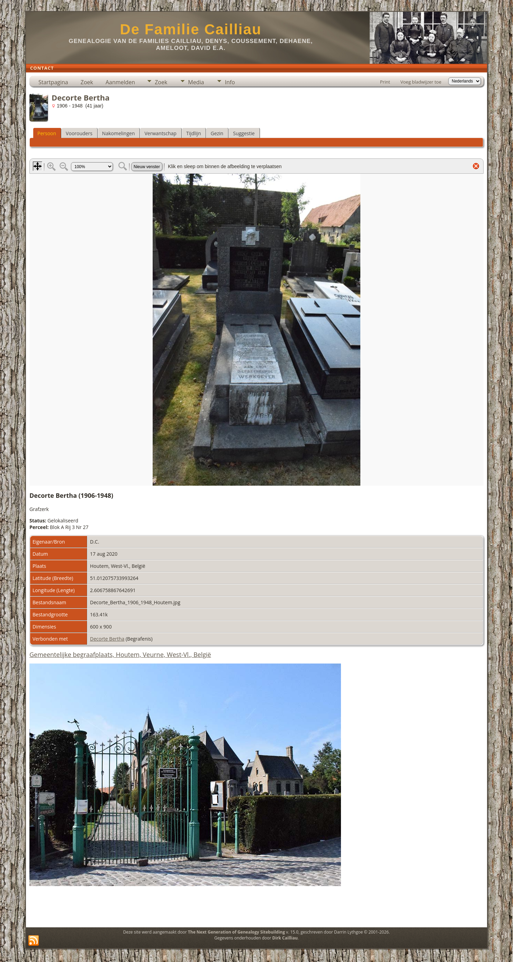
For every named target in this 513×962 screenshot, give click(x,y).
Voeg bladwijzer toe (420, 82)
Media (196, 82)
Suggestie (243, 133)
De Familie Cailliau (190, 29)
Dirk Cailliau (285, 938)
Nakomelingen (118, 133)
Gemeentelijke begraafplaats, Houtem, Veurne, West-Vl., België (120, 654)
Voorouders (79, 133)
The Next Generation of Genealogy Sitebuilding (236, 932)
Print (385, 82)
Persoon (46, 133)
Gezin (216, 133)
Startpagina (53, 82)
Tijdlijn (193, 133)
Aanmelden (120, 82)
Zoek (87, 82)
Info (230, 82)
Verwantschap (160, 133)
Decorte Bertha (107, 638)
